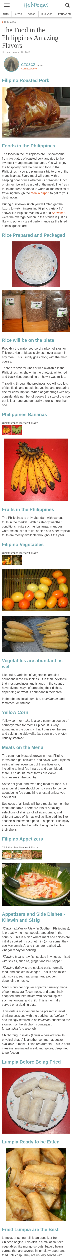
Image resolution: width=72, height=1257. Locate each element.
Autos (18, 14)
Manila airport (40, 193)
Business (46, 14)
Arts (6, 14)
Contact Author (29, 68)
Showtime (58, 213)
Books (32, 14)
